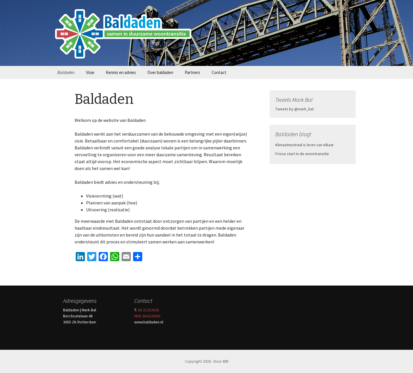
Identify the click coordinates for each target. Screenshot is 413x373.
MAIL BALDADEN (147, 316)
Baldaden (66, 72)
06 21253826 (148, 310)
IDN (225, 361)
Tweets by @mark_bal (294, 109)
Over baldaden (160, 72)
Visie (90, 72)
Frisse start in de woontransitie (302, 153)
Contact (219, 72)
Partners (192, 72)
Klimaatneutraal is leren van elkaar (304, 144)
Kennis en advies (121, 72)
